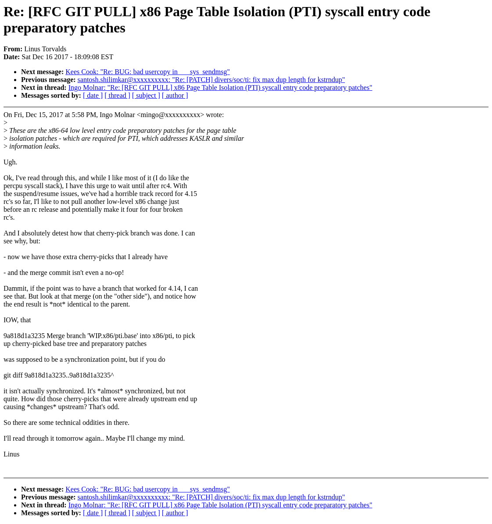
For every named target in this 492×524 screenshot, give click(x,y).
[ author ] (175, 95)
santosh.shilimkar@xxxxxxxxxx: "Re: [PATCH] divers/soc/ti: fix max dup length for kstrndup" (211, 79)
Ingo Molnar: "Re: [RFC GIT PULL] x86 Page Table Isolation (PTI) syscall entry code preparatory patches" (220, 87)
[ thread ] (117, 95)
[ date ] (93, 95)
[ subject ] (146, 95)
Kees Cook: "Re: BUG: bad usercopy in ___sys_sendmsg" (147, 71)
